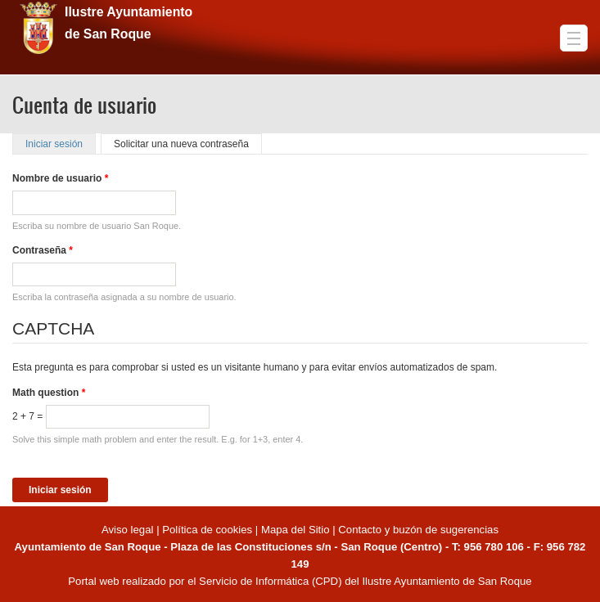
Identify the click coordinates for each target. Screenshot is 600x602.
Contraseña (42, 250)
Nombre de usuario (60, 178)
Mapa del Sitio (295, 529)
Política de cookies (207, 529)
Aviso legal (129, 529)
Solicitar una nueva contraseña (181, 144)
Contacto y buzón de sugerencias (418, 529)
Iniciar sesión (60, 144)
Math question (48, 392)
